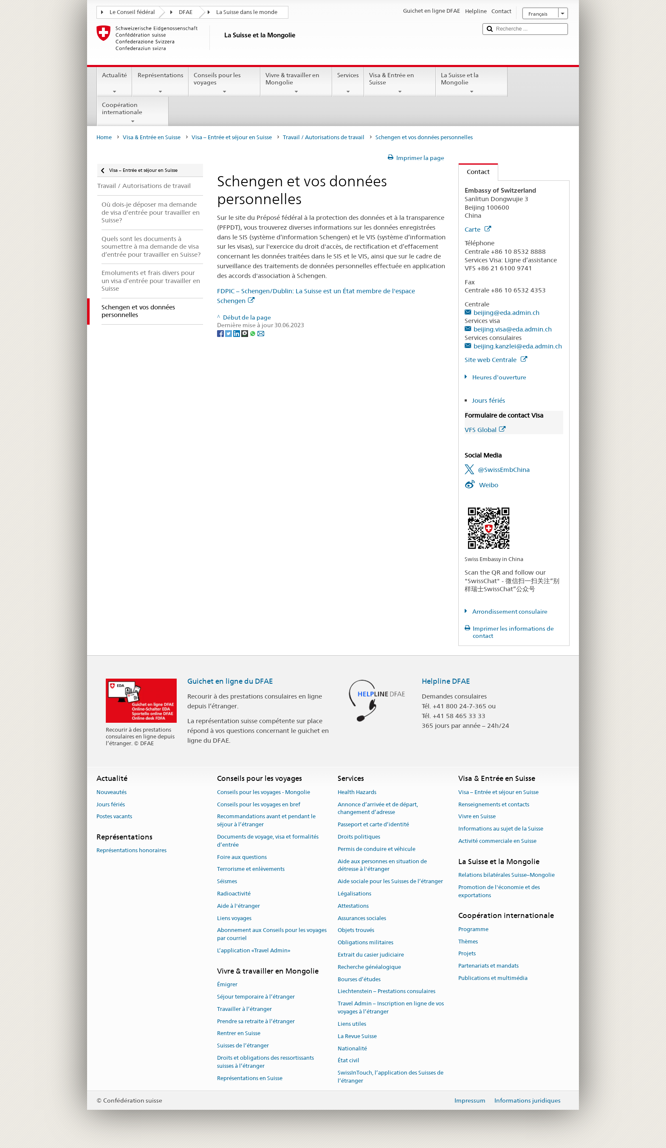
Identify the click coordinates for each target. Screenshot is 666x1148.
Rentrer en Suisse (238, 1033)
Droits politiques (359, 837)
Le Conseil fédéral (132, 12)
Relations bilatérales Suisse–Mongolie (506, 875)
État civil (348, 1061)
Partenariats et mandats (488, 966)
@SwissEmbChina (504, 470)
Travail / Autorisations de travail (323, 137)
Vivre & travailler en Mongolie (296, 83)
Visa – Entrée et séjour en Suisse (232, 137)
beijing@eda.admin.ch (506, 313)
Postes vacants (114, 817)
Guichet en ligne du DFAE (230, 681)
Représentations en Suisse (249, 1078)
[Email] (260, 333)
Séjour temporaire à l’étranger (256, 997)
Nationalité (352, 1048)
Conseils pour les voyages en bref (258, 804)
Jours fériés (488, 400)
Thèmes (468, 941)
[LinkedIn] (237, 333)
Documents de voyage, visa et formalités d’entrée (268, 841)
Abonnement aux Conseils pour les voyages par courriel (272, 934)
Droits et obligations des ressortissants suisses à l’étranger (265, 1062)
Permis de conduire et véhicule (376, 849)
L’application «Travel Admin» (254, 950)
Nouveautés (111, 792)
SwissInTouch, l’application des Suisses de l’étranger (390, 1076)
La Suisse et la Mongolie (471, 83)
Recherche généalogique (369, 967)
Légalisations (354, 893)
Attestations (353, 906)
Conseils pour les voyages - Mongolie (263, 792)
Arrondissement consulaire (509, 611)
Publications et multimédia (493, 978)
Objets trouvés (356, 930)
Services (348, 83)
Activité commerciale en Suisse (497, 841)
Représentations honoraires (131, 851)
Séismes (227, 881)
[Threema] (245, 333)
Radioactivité (234, 893)
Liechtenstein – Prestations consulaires (386, 991)
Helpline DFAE (446, 681)
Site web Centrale (496, 360)
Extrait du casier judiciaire (371, 955)
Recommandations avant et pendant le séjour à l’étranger (266, 821)
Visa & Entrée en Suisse (399, 83)
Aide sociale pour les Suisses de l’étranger (390, 881)
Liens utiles (352, 1024)
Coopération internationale (132, 112)
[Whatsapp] (253, 333)
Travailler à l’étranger (244, 1009)
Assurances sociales (362, 918)
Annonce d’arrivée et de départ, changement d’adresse (378, 808)
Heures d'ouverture (498, 377)
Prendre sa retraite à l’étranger (256, 1021)
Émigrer (227, 984)
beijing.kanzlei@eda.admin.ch (518, 346)
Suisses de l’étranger (243, 1045)
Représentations (160, 83)
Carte (478, 229)
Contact (474, 172)
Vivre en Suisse (477, 817)
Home (104, 137)
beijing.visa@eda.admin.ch (513, 329)
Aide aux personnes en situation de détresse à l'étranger (382, 865)
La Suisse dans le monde (246, 12)
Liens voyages (234, 918)
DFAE (185, 12)
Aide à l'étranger (238, 906)
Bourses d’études (359, 979)
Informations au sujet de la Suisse (500, 828)
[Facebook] (221, 333)
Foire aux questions (242, 857)
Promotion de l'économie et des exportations (499, 891)
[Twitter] (229, 333)
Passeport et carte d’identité (373, 824)
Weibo (488, 485)
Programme (473, 929)
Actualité (114, 83)
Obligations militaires (365, 942)
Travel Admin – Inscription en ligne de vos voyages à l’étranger (391, 1008)
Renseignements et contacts (493, 804)
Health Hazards (357, 792)
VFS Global (485, 430)
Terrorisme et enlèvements (251, 869)
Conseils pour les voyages (224, 83)
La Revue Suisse (357, 1036)
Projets (467, 954)
